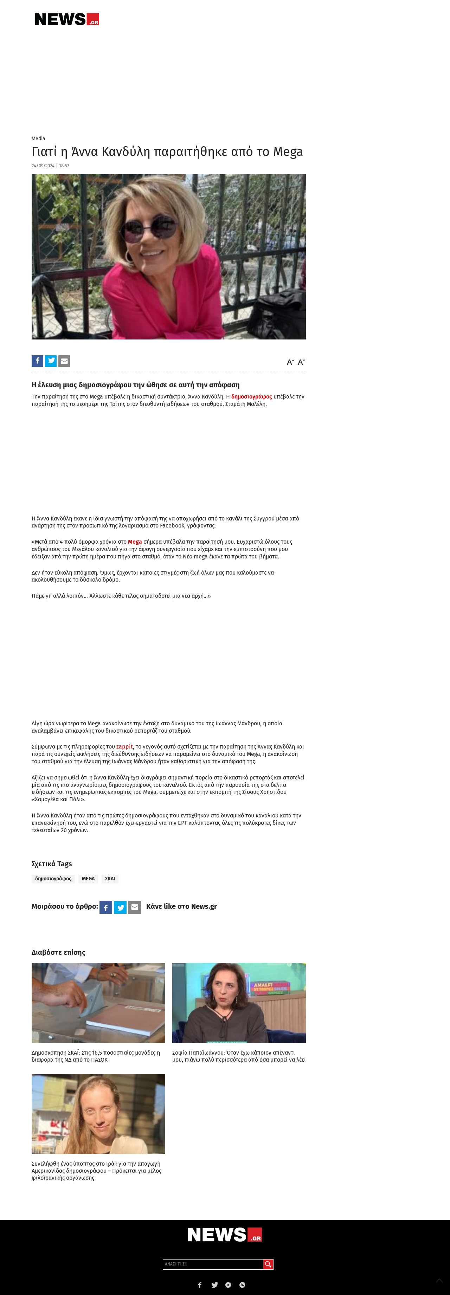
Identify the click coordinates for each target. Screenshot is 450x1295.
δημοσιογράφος (251, 396)
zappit (124, 746)
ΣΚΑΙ (110, 879)
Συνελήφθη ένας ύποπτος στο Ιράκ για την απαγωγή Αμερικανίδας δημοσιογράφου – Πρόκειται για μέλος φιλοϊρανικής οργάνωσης (96, 1170)
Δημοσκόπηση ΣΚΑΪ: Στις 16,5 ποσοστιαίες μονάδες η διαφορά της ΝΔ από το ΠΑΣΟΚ (96, 1056)
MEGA (88, 879)
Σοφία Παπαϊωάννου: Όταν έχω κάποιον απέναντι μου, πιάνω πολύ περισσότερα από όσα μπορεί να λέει (239, 1056)
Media (38, 139)
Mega (135, 541)
